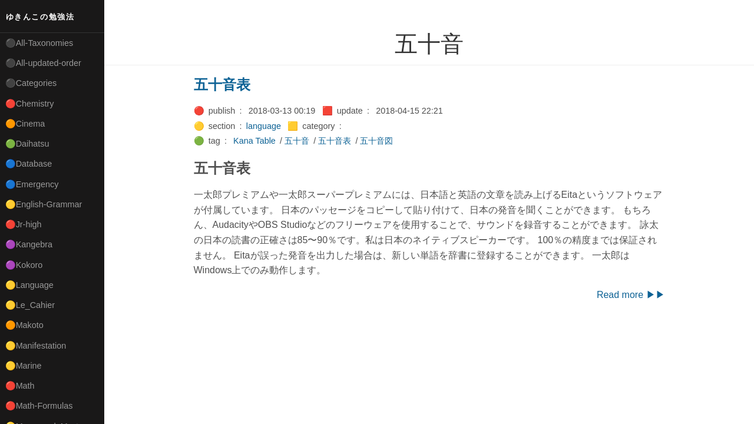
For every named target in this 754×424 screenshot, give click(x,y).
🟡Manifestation (36, 345)
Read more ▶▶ (631, 295)
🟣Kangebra (28, 244)
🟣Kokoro (24, 265)
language (263, 126)
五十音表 (222, 84)
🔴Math (20, 385)
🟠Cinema (25, 123)
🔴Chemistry (29, 103)
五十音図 (376, 140)
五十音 (297, 140)
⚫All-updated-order (43, 63)
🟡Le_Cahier (30, 305)
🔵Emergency (32, 184)
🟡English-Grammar (43, 204)
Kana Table (254, 140)
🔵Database (28, 163)
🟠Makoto (24, 325)
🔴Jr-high (23, 224)
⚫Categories (31, 83)
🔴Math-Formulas (39, 405)
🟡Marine (23, 365)
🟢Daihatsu (27, 143)
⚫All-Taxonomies (39, 43)
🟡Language (29, 285)
